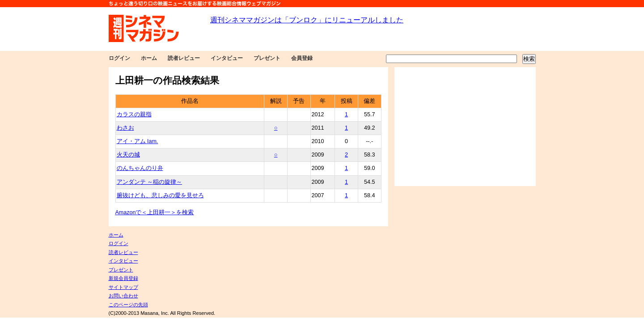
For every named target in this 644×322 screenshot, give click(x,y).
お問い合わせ (123, 295)
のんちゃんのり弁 (140, 168)
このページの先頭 (128, 304)
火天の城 (128, 155)
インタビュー (227, 58)
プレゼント (267, 58)
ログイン (119, 58)
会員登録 (302, 58)
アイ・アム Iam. (137, 141)
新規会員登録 (123, 278)
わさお (125, 128)
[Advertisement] (465, 126)
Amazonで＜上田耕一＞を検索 (154, 212)
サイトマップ (123, 287)
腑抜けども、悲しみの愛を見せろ (160, 195)
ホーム (149, 58)
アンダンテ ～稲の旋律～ (149, 182)
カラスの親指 (134, 114)
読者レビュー (184, 58)
